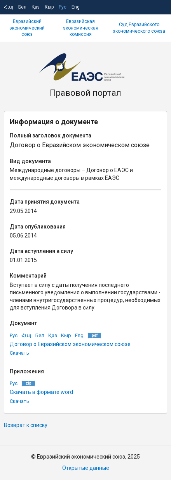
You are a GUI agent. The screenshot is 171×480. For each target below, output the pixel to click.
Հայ (8, 7)
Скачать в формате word (41, 392)
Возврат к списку (25, 425)
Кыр (49, 7)
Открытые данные (85, 468)
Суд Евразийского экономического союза (139, 28)
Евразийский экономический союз (27, 28)
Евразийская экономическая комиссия (80, 28)
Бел (22, 7)
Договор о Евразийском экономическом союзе (70, 344)
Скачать (19, 353)
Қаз (35, 7)
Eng (76, 7)
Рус (62, 7)
